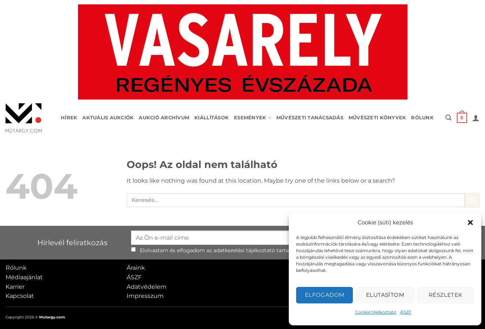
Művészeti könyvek (377, 117)
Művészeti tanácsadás (309, 117)
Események (252, 117)
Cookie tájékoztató (375, 312)
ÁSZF (406, 312)
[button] (470, 222)
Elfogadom (324, 294)
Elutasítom (385, 294)
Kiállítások (211, 117)
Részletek (446, 294)
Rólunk (422, 117)
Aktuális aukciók (108, 117)
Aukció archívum (164, 117)
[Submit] (472, 200)
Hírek (69, 117)
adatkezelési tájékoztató (244, 250)
